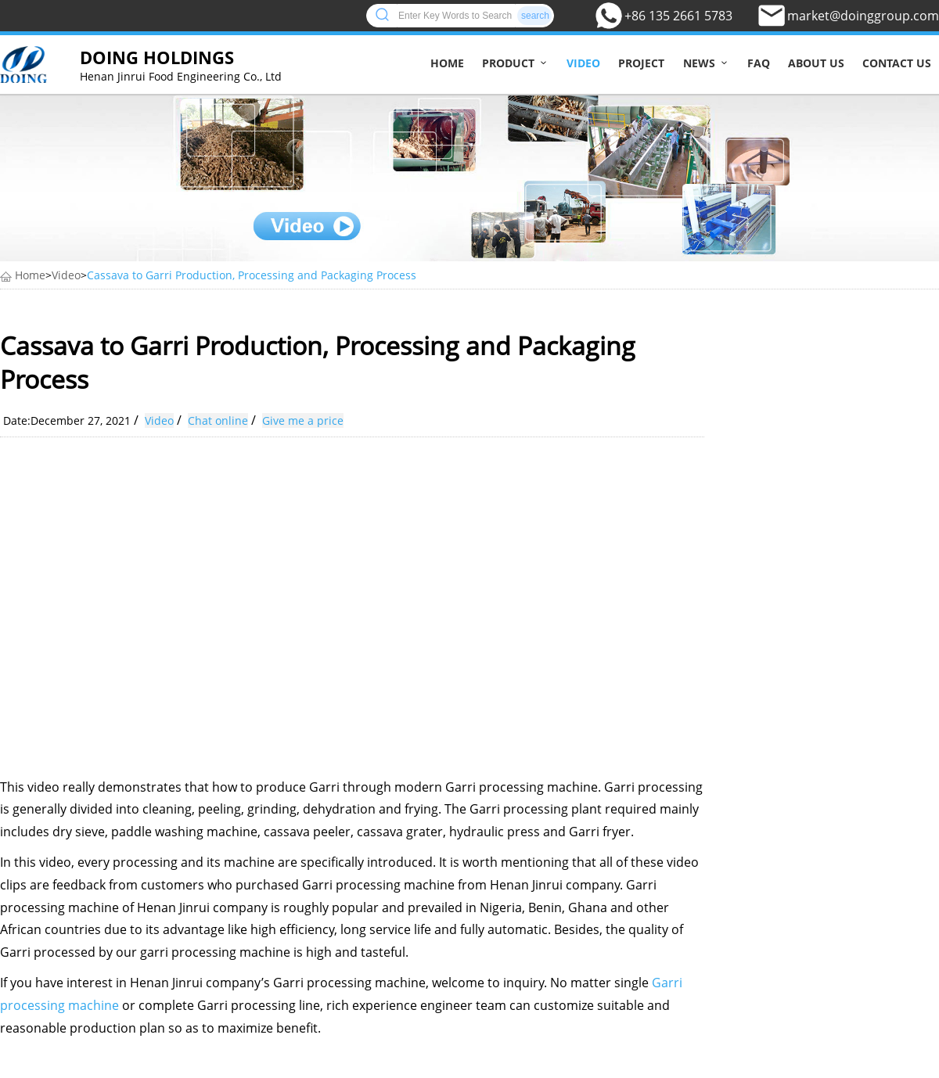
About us (816, 63)
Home (447, 63)
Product (508, 63)
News (699, 63)
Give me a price (303, 420)
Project (641, 63)
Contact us (896, 63)
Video (583, 63)
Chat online (218, 420)
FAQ (758, 63)
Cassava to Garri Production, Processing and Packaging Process (251, 275)
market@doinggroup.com (863, 15)
